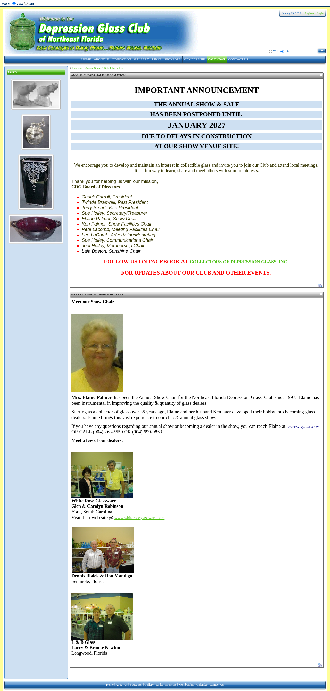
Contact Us (217, 684)
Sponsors (170, 684)
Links (159, 684)
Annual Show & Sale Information (104, 67)
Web (276, 51)
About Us (122, 684)
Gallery (149, 684)
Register (309, 13)
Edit (31, 3)
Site (287, 51)
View (19, 3)
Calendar (77, 67)
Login (320, 13)
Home (109, 684)
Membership (186, 684)
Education (136, 684)
